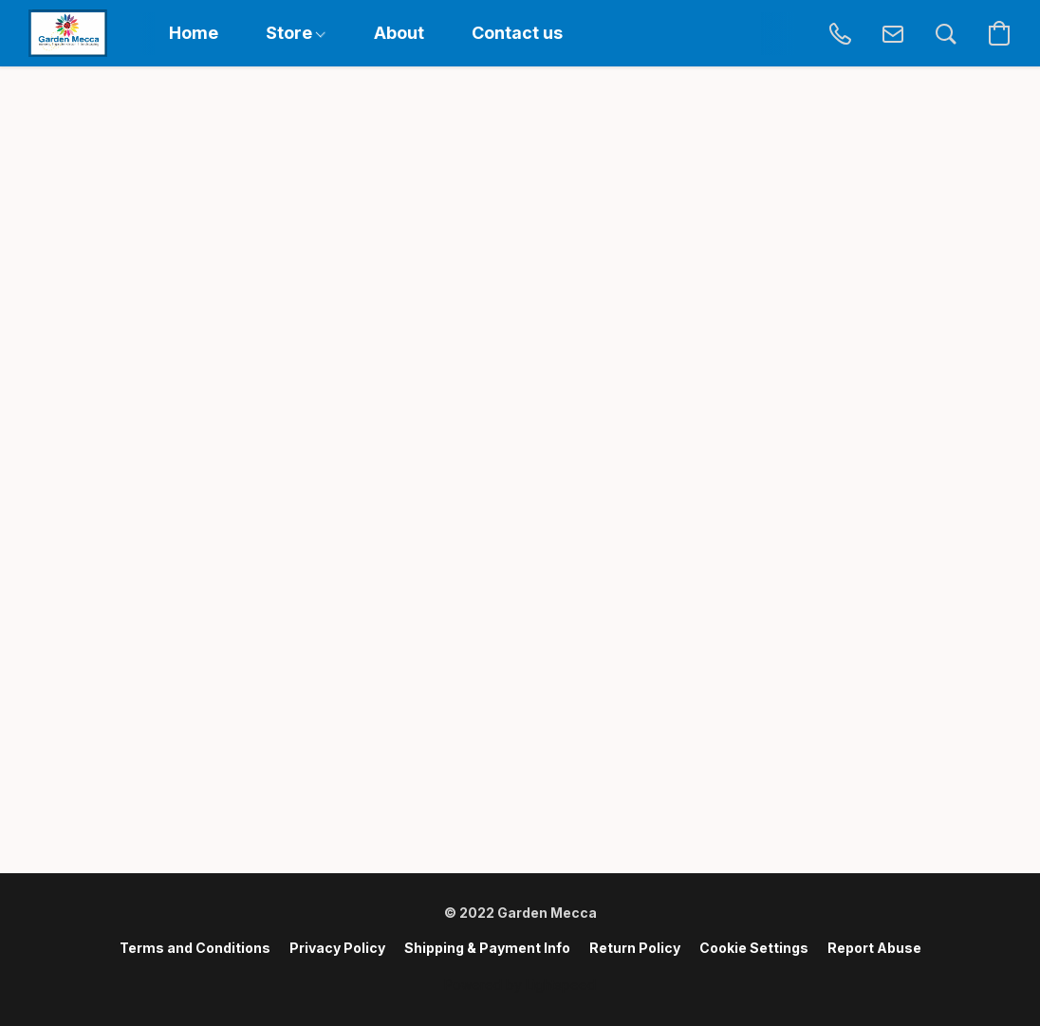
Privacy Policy (337, 948)
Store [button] (295, 33)
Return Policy (634, 948)
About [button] (399, 33)
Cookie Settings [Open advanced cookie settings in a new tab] (753, 948)
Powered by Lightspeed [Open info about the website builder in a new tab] (520, 985)
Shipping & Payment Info (487, 948)
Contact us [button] (517, 33)
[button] (67, 33)
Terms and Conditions (195, 948)
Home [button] (193, 33)
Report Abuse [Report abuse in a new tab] (874, 948)
